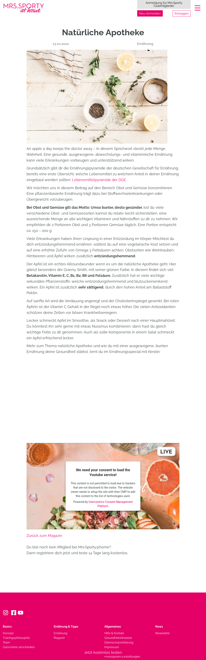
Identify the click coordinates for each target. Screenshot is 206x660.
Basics (7, 626)
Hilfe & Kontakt (114, 633)
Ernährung (145, 44)
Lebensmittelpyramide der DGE (99, 180)
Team (6, 642)
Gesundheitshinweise (118, 637)
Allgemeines (112, 626)
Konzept (8, 633)
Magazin (59, 637)
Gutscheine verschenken (19, 647)
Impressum (111, 647)
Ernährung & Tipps (66, 626)
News (159, 626)
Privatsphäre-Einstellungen (122, 656)
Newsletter (162, 633)
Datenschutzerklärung (118, 642)
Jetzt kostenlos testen (103, 652)
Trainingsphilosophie (16, 637)
